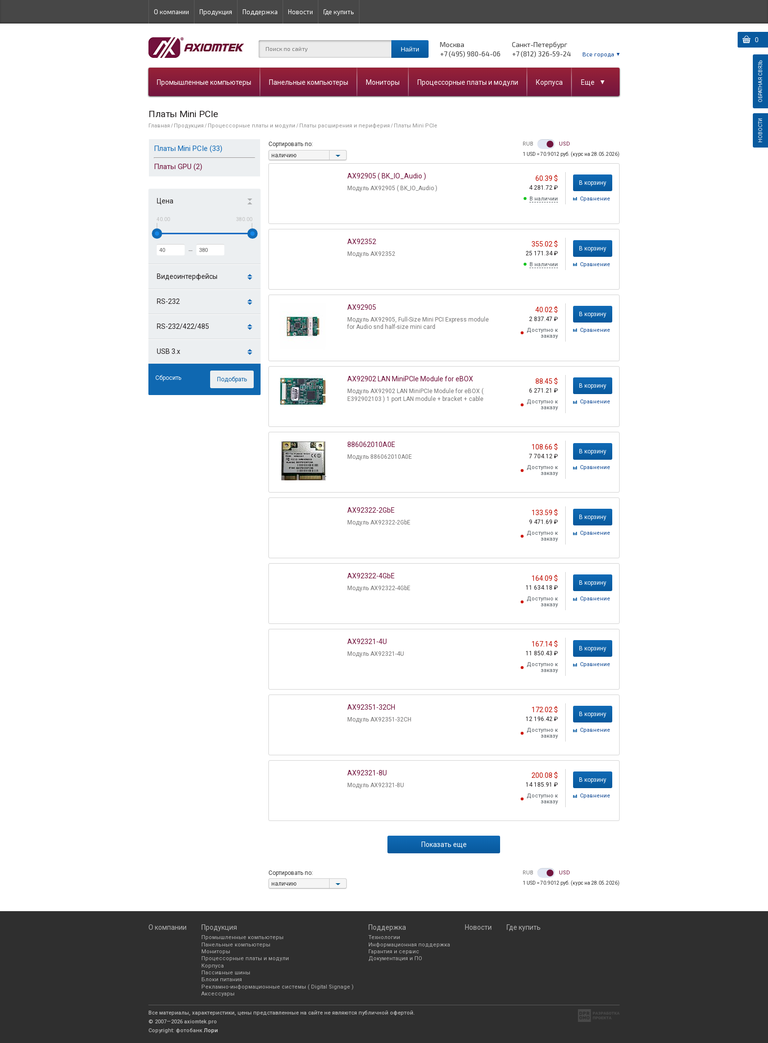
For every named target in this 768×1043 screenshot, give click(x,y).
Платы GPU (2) (178, 166)
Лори (211, 1030)
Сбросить (168, 378)
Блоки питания (221, 979)
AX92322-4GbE (371, 576)
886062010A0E (371, 444)
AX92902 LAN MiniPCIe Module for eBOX (410, 379)
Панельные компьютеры (308, 82)
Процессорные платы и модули (467, 82)
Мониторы (383, 82)
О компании (171, 12)
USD (564, 144)
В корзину (592, 182)
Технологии (384, 937)
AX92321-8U (367, 773)
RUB (528, 144)
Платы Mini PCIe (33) (188, 148)
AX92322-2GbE (371, 510)
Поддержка (260, 12)
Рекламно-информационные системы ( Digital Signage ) (277, 987)
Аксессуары (218, 994)
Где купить (338, 12)
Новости (300, 12)
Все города (598, 53)
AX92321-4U (367, 642)
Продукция (215, 12)
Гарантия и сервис (393, 951)
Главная (159, 126)
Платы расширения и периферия (344, 126)
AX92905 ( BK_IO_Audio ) (386, 176)
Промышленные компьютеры (204, 82)
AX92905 (361, 307)
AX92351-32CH (371, 707)
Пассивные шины (225, 972)
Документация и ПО (395, 958)
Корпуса (549, 82)
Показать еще (444, 844)
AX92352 (361, 242)
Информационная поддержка (409, 945)
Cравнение (595, 199)
